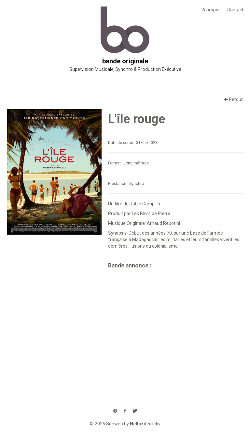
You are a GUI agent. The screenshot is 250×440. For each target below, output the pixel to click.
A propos (211, 9)
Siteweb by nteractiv (133, 423)
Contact (235, 9)
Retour (233, 99)
